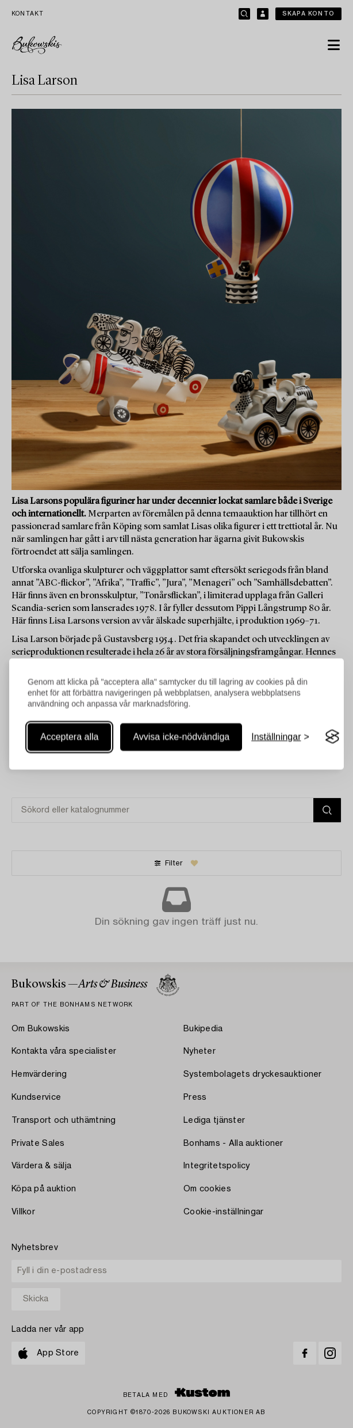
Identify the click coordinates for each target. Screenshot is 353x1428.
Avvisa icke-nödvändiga (181, 737)
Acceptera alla (69, 737)
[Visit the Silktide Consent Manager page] (332, 737)
